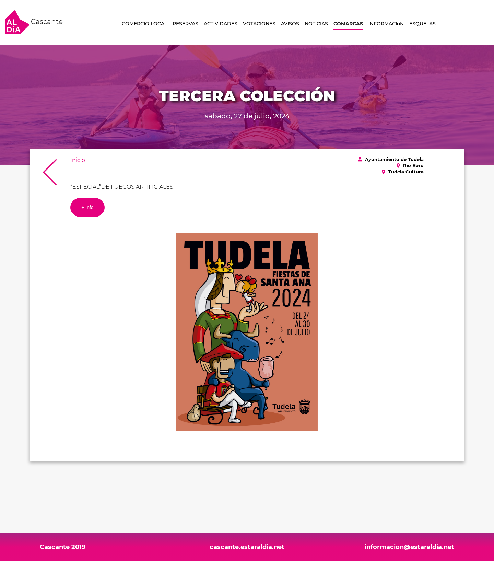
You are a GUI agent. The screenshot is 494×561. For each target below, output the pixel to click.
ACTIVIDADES (220, 24)
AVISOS (290, 24)
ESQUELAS (422, 24)
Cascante (34, 22)
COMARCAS (348, 24)
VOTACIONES (259, 24)
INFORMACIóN (386, 24)
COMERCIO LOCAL (144, 24)
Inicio (77, 160)
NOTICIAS (316, 24)
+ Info (87, 207)
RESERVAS (185, 24)
